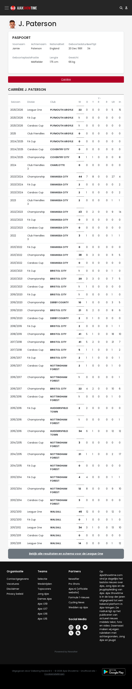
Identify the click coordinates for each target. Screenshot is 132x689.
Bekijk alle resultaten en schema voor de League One (66, 554)
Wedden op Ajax (78, 607)
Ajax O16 (42, 613)
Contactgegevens (18, 579)
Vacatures (13, 584)
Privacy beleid (15, 594)
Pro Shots (74, 584)
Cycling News (76, 602)
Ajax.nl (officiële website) (78, 590)
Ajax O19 (42, 603)
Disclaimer (13, 589)
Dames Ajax (45, 599)
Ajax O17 (42, 608)
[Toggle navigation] (7, 8)
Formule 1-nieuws (79, 597)
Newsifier (74, 579)
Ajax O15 (42, 618)
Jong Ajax (43, 594)
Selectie (42, 579)
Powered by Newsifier (66, 651)
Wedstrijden (45, 584)
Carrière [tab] (66, 79)
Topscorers (44, 589)
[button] (121, 7)
